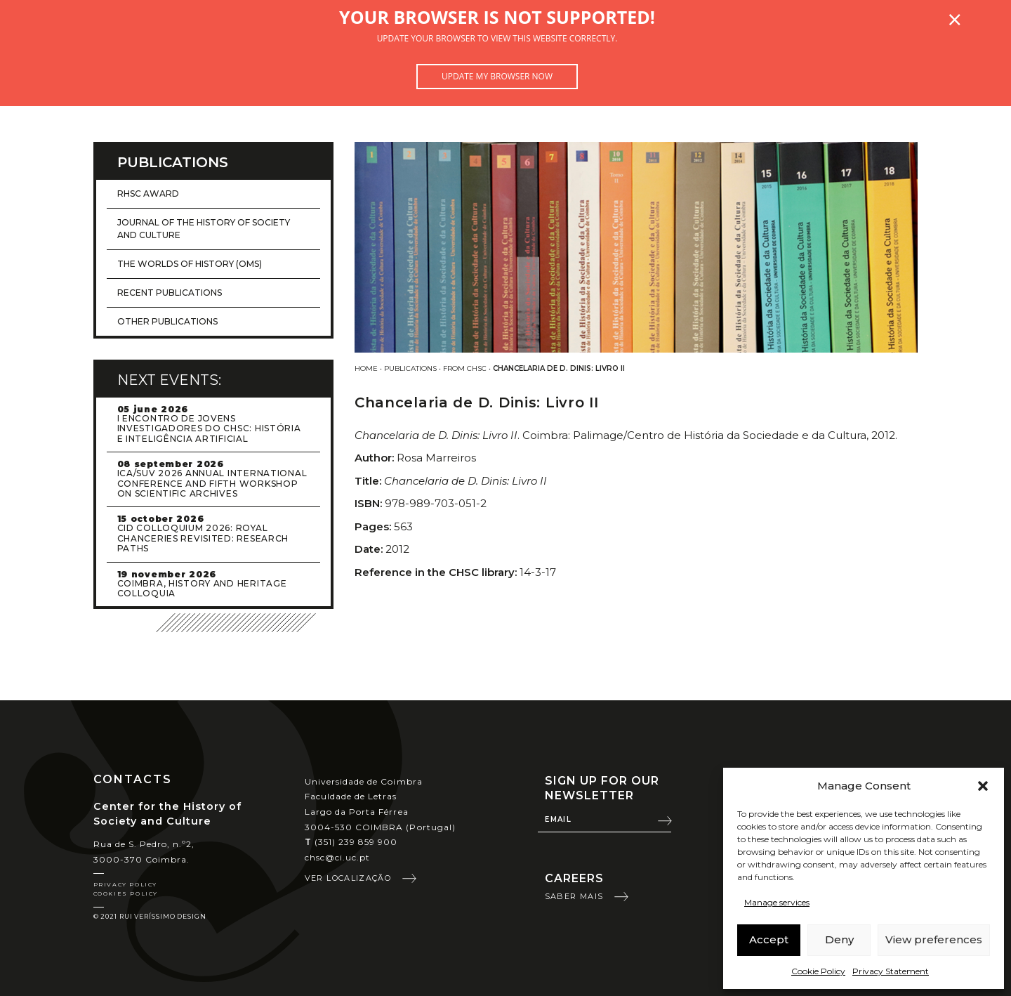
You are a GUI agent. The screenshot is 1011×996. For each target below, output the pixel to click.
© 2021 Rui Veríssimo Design (149, 916)
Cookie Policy (818, 971)
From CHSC (465, 368)
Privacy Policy (125, 884)
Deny (839, 939)
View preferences (933, 939)
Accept (768, 939)
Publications (410, 368)
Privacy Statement (890, 971)
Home (366, 368)
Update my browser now (497, 76)
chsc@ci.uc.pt (338, 857)
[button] (983, 786)
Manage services (777, 902)
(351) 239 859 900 (351, 842)
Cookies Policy (125, 893)
